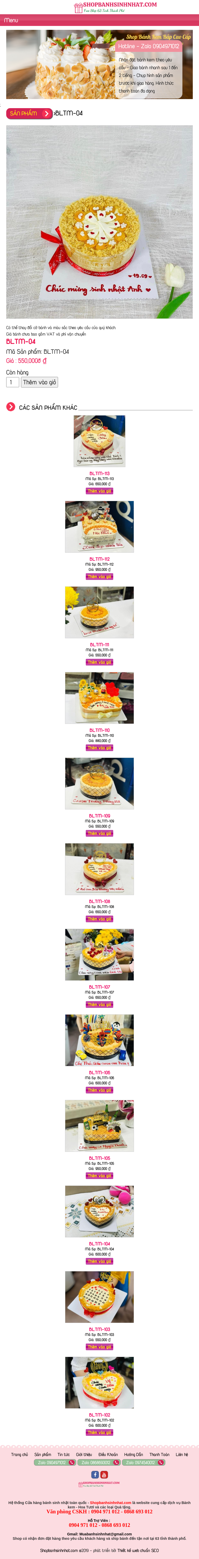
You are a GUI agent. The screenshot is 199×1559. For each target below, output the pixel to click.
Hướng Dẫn (133, 1454)
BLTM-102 (99, 1414)
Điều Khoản (108, 1454)
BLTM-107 (99, 986)
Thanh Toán (159, 1454)
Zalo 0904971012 (52, 1462)
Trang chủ (19, 1454)
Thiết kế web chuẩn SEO (138, 1550)
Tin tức (64, 1454)
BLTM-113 (100, 473)
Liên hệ (182, 1454)
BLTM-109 (99, 815)
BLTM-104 (99, 1243)
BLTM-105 (99, 1158)
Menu (10, 20)
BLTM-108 (99, 901)
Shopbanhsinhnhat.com (59, 1550)
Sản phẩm (42, 1454)
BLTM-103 (99, 1329)
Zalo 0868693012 (96, 1462)
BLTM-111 (99, 644)
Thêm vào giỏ (39, 382)
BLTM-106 (99, 1072)
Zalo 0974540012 (140, 1462)
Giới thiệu (84, 1454)
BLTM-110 (100, 730)
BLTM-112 (100, 559)
